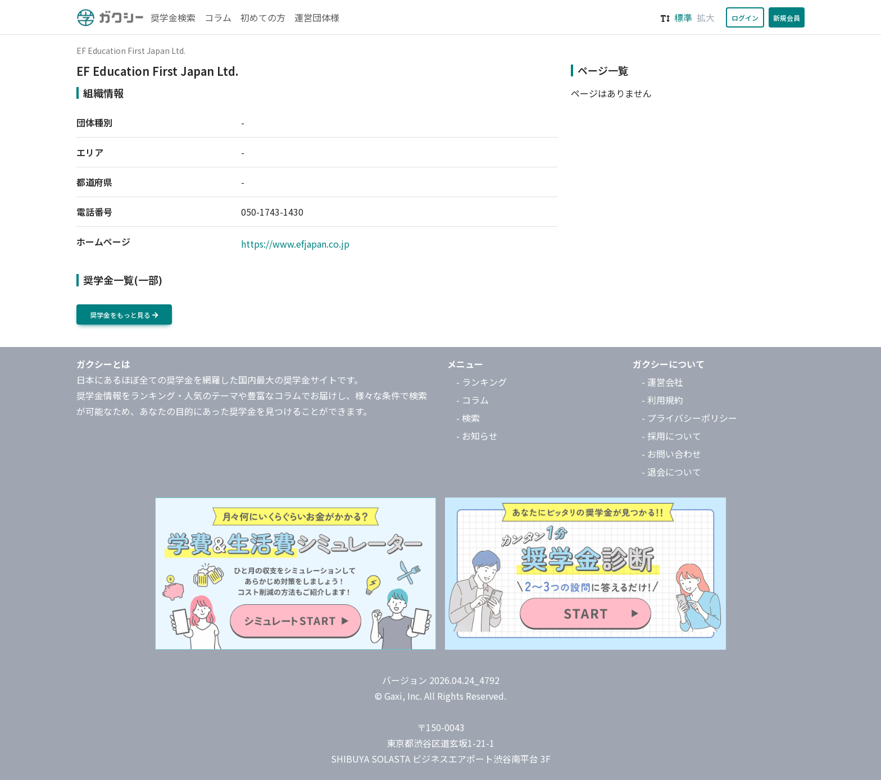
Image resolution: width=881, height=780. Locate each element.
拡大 (706, 17)
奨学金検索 (173, 17)
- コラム (472, 400)
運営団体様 (316, 17)
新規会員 (786, 17)
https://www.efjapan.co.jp (295, 243)
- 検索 (468, 418)
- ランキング (481, 382)
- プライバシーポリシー (689, 418)
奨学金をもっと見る (124, 315)
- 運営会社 (662, 382)
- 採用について (671, 436)
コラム (218, 17)
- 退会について (671, 471)
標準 (683, 17)
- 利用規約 (662, 400)
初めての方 (262, 17)
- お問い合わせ (671, 453)
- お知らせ (477, 436)
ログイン (745, 17)
